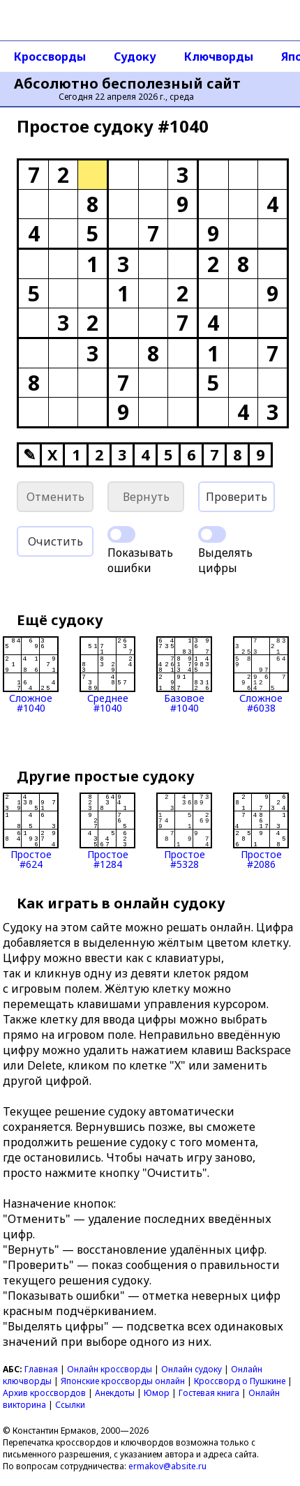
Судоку (135, 56)
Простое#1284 (107, 831)
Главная (41, 1369)
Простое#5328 (184, 831)
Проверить (236, 496)
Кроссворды (50, 56)
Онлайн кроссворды (109, 1369)
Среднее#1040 (107, 674)
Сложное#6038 (261, 674)
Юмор (157, 1393)
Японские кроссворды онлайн (123, 1381)
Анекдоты (115, 1393)
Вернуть (146, 496)
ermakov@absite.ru (167, 1466)
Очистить (55, 541)
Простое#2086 (261, 831)
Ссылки (70, 1405)
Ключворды (218, 56)
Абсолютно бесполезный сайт (127, 84)
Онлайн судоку (191, 1369)
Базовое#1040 (184, 674)
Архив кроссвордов (44, 1393)
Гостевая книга (209, 1393)
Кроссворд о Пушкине (239, 1381)
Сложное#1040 (31, 674)
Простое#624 (31, 831)
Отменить (55, 496)
